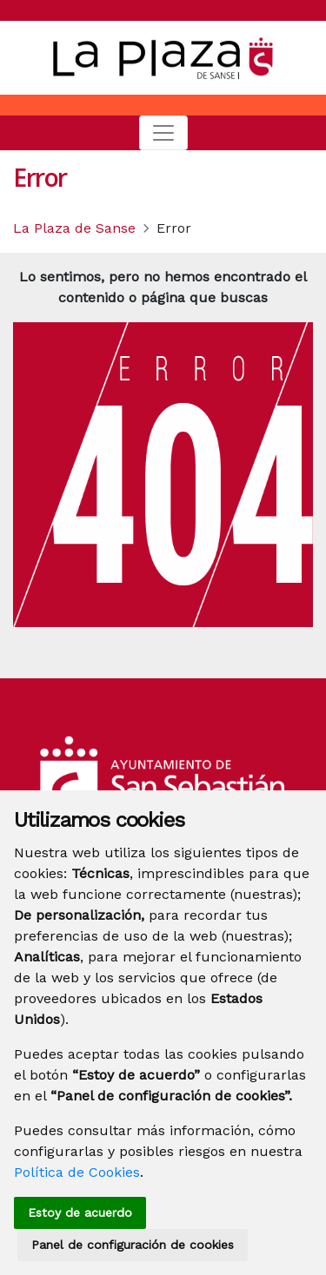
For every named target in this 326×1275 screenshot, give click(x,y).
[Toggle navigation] (163, 133)
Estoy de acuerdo (80, 1212)
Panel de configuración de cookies (132, 1245)
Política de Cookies (77, 1172)
